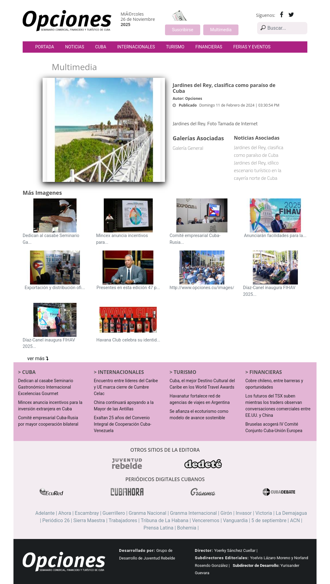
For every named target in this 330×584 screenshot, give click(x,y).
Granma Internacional (193, 513)
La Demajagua (291, 513)
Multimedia (221, 29)
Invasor (244, 513)
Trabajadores (123, 520)
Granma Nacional (147, 513)
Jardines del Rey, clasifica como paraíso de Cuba (258, 151)
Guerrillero (114, 513)
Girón (226, 513)
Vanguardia (235, 520)
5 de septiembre (269, 520)
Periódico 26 (55, 520)
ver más (37, 358)
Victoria (263, 513)
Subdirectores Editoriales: (222, 558)
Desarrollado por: (137, 550)
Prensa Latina (159, 528)
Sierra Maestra (89, 520)
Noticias (74, 46)
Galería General (188, 148)
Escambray (87, 513)
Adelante (44, 513)
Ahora (64, 513)
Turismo (175, 46)
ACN (295, 520)
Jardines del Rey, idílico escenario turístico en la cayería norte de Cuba (257, 170)
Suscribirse (182, 29)
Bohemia (186, 528)
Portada (44, 46)
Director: (204, 550)
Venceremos (205, 520)
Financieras (208, 46)
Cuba (100, 46)
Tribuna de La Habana (165, 520)
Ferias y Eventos (252, 46)
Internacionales (136, 46)
